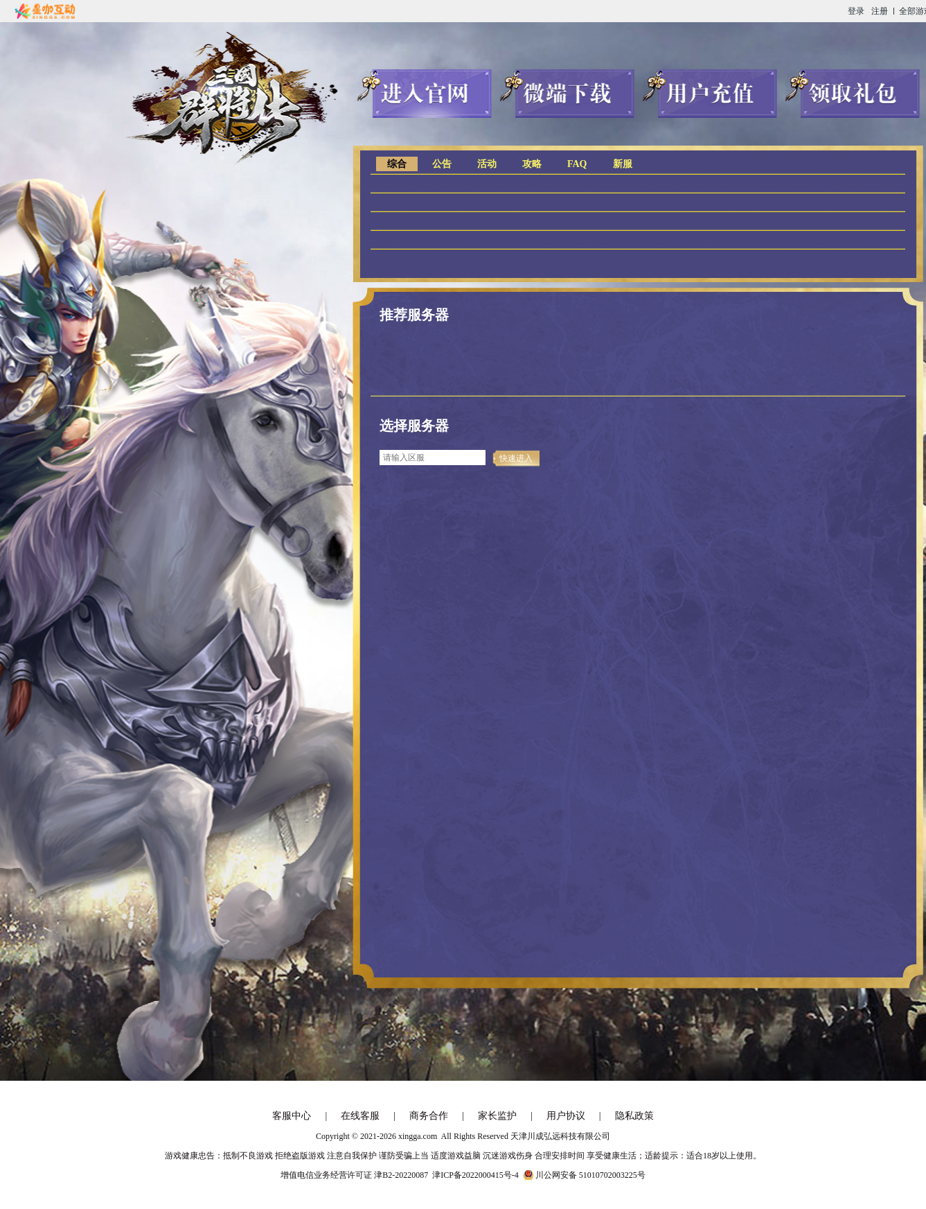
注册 (879, 11)
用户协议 (565, 1116)
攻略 (532, 164)
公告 (442, 164)
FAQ (577, 164)
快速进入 (516, 458)
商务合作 (428, 1116)
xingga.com (417, 1136)
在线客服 (360, 1116)
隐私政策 (634, 1116)
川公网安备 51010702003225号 (590, 1175)
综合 (397, 164)
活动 (487, 164)
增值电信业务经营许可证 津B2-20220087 (354, 1175)
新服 (622, 164)
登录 (856, 11)
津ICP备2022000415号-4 (475, 1175)
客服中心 (291, 1116)
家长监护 (497, 1116)
